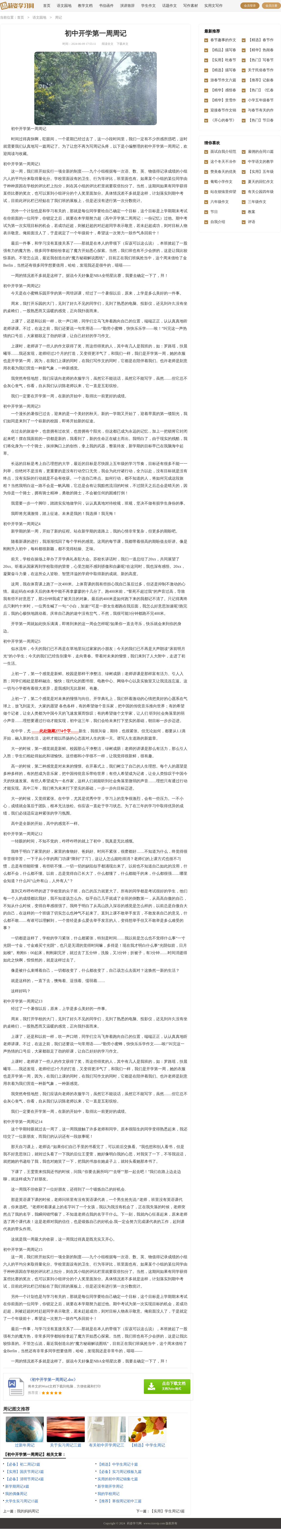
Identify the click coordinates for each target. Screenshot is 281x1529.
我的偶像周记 (16, 1494)
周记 (58, 18)
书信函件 (106, 6)
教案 (251, 212)
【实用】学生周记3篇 (167, 1511)
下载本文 (122, 44)
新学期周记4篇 (17, 1487)
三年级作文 (257, 202)
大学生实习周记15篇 (21, 1501)
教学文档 (85, 6)
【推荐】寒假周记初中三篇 (120, 1501)
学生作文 (148, 6)
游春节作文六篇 (223, 80)
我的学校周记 (109, 1494)
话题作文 (169, 6)
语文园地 (64, 6)
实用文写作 (213, 6)
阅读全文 (107, 44)
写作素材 (190, 6)
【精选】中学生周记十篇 (118, 1465)
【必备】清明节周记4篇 (24, 1479)
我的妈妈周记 (28, 1511)
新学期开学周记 (110, 1487)
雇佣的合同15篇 (261, 152)
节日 (214, 212)
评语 (251, 222)
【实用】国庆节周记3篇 (24, 1472)
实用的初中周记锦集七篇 (118, 1479)
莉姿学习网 (134, 1523)
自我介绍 (217, 222)
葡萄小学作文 (221, 182)
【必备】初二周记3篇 (22, 1465)
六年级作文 (219, 202)
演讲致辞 (127, 6)
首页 (46, 6)
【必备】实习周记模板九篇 (120, 1472)
